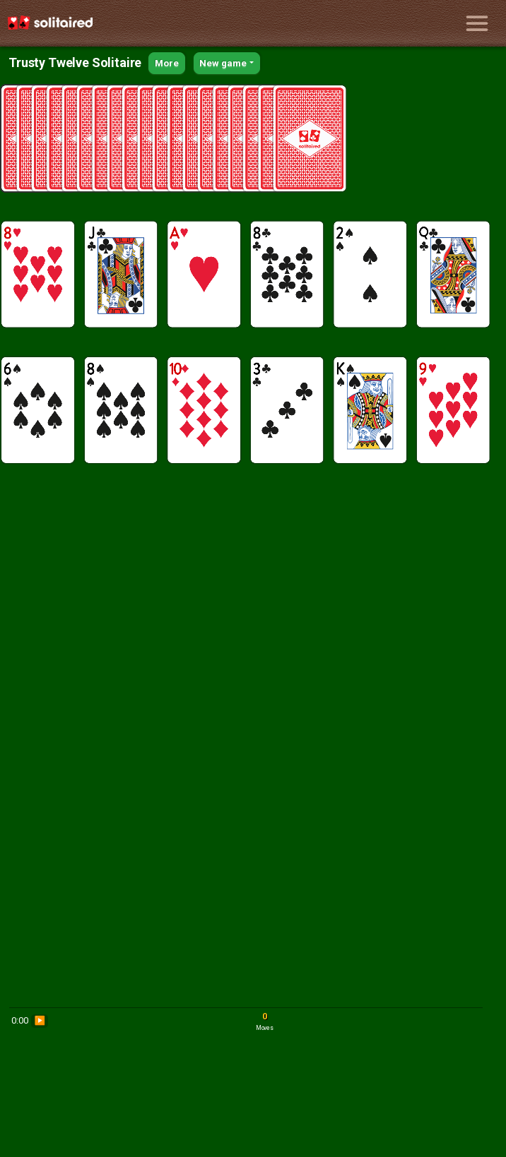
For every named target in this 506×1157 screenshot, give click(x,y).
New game (223, 63)
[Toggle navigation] (477, 23)
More (166, 63)
